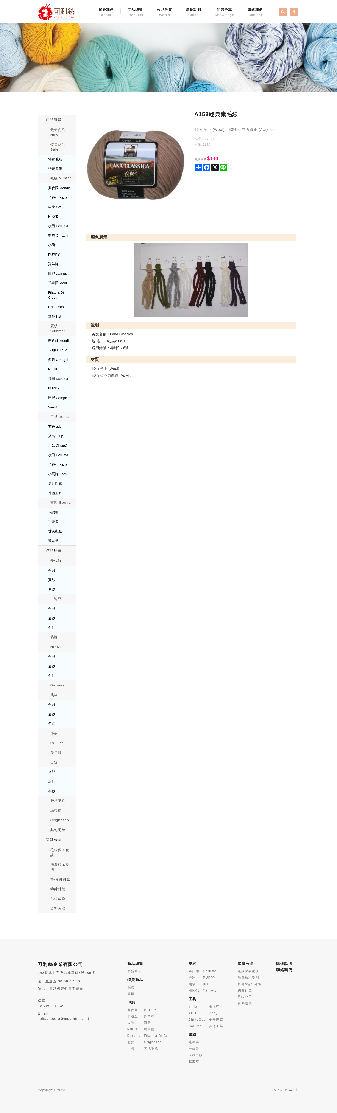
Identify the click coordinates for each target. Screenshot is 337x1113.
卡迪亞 (56, 599)
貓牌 (54, 637)
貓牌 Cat (54, 207)
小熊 (51, 245)
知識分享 (224, 12)
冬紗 (51, 589)
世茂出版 (55, 531)
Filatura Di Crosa (56, 294)
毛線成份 (58, 899)
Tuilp (193, 1007)
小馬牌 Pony (57, 474)
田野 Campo (57, 273)
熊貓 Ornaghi (58, 235)
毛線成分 (245, 997)
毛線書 (53, 512)
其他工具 (55, 493)
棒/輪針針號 (60, 879)
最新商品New (58, 132)
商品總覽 (135, 12)
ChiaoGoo (197, 1019)
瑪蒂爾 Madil (58, 283)
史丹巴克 (55, 483)
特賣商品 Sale (58, 147)
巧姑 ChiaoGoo (60, 445)
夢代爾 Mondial (60, 188)
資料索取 (58, 908)
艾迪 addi (55, 426)
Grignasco (56, 307)
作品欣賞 (164, 12)
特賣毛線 (55, 159)
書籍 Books (60, 502)
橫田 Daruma (58, 226)
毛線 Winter (60, 178)
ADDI (193, 1013)
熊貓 (54, 695)
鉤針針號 (58, 889)
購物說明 (193, 12)
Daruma (57, 685)
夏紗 (51, 580)
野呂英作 (58, 801)
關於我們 (106, 12)
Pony (213, 1013)
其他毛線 (55, 316)
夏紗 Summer (58, 328)
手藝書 (53, 522)
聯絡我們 (255, 12)
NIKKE (53, 216)
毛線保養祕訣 (248, 971)
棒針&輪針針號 (250, 984)
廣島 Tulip (55, 436)
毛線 (130, 987)
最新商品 (134, 971)
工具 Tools (59, 417)
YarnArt (54, 407)
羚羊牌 (53, 264)
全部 (51, 570)
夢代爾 (56, 560)
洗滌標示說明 (60, 867)
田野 (54, 762)
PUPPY (54, 254)
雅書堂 (53, 541)
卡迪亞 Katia (57, 197)
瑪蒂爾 (56, 810)
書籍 (130, 994)
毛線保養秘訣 (60, 852)
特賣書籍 (55, 169)
